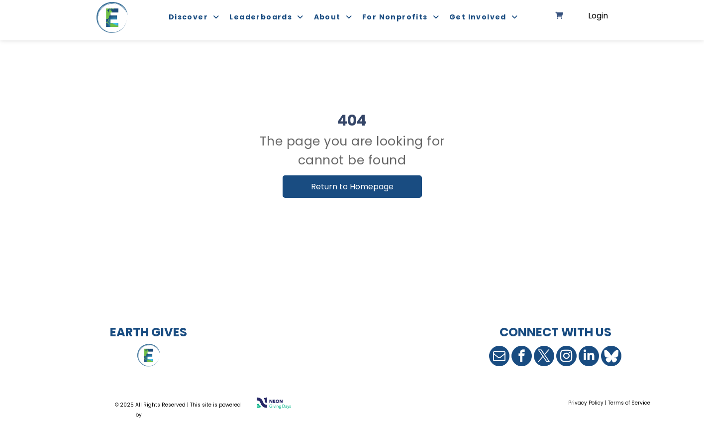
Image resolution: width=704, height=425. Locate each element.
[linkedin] (589, 356)
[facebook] (521, 356)
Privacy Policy (585, 403)
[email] (499, 356)
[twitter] (544, 356)
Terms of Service (629, 403)
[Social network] (611, 356)
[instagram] (566, 356)
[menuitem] (189, 17)
